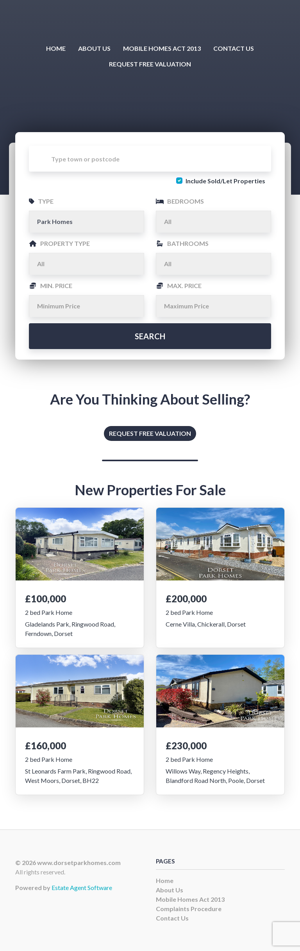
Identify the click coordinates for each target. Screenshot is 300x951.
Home (56, 48)
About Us (94, 48)
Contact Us (233, 48)
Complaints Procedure (188, 908)
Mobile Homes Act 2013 (162, 48)
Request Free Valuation (150, 64)
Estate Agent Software (82, 887)
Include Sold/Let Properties (225, 180)
